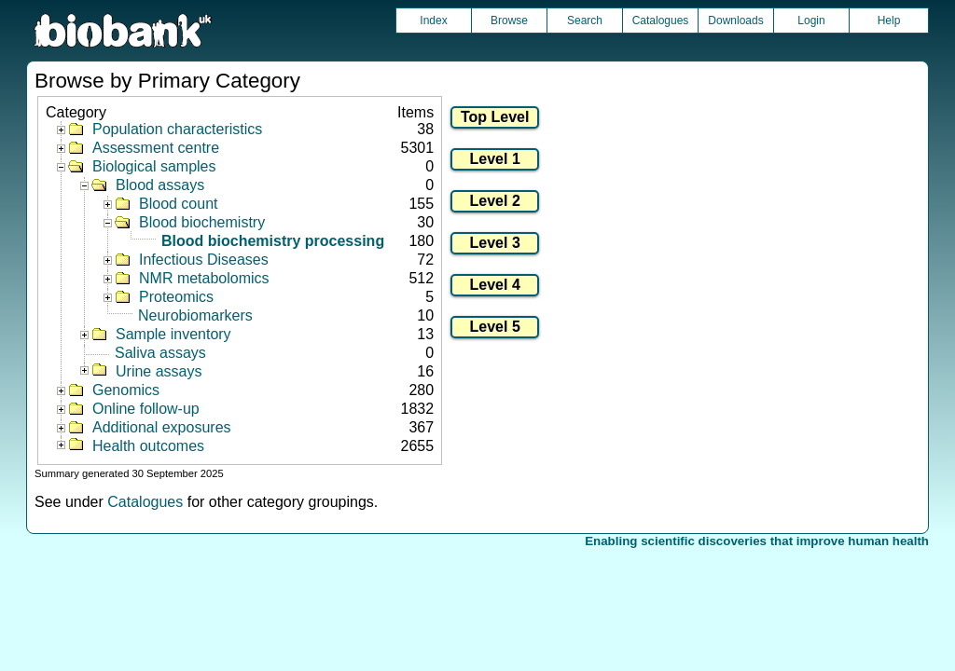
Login (810, 20)
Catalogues (660, 20)
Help (889, 20)
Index (433, 20)
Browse (509, 20)
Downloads (735, 20)
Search (584, 20)
